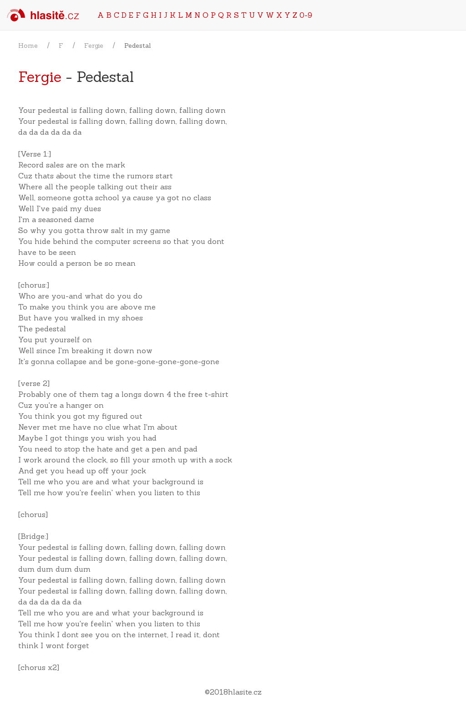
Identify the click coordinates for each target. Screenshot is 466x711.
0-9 (305, 15)
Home (28, 45)
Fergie (93, 45)
